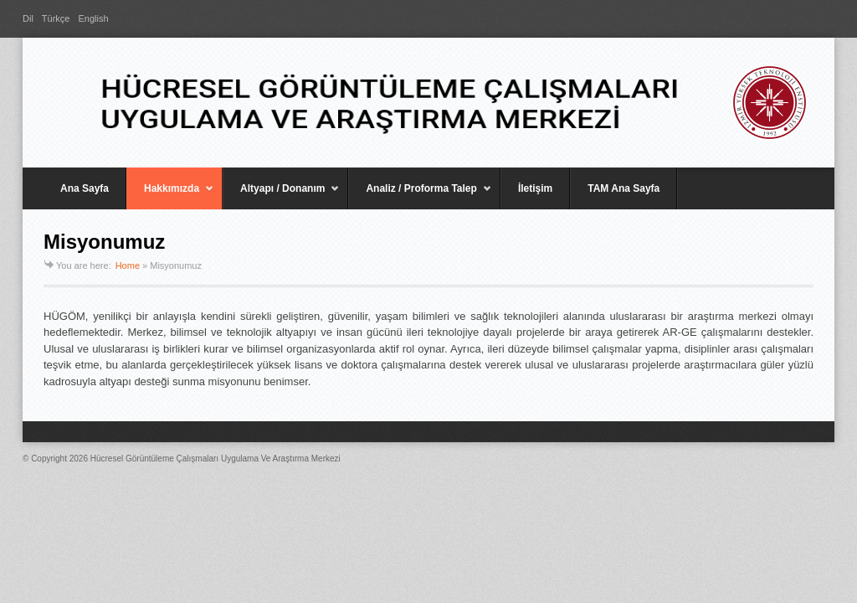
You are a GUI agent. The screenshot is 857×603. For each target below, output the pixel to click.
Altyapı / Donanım (281, 196)
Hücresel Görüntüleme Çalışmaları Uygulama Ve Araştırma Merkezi (215, 458)
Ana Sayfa (84, 188)
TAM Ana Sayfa (623, 188)
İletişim (535, 188)
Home (127, 265)
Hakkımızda (170, 196)
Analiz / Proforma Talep (419, 196)
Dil (28, 18)
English (93, 18)
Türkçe (56, 18)
